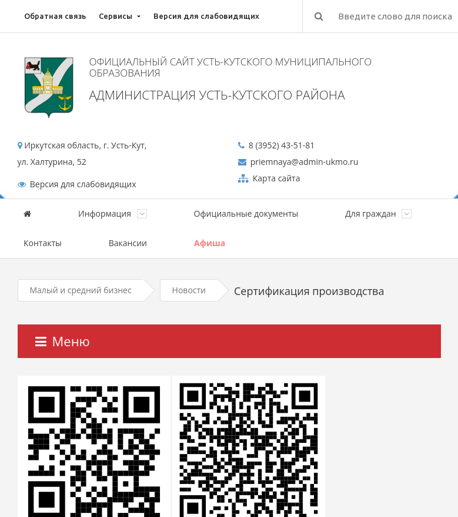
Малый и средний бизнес (81, 290)
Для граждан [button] (378, 213)
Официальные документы (246, 213)
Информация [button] (112, 213)
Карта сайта (275, 178)
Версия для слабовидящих (206, 16)
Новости (189, 290)
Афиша (209, 242)
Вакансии (128, 242)
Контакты (43, 242)
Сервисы (115, 16)
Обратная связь (55, 16)
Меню (62, 341)
